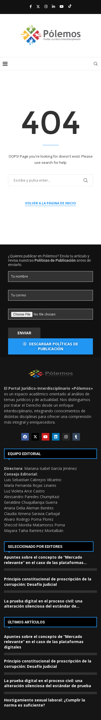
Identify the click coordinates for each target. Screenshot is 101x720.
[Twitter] (38, 6)
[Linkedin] (53, 6)
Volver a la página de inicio (50, 203)
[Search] (95, 63)
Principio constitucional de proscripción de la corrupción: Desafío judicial (47, 581)
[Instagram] (45, 6)
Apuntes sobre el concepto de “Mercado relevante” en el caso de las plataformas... (45, 560)
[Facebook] (31, 6)
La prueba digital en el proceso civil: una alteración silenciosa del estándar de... (43, 603)
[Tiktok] (70, 6)
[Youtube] (62, 6)
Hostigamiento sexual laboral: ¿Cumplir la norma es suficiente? (44, 702)
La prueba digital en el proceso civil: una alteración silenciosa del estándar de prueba (47, 683)
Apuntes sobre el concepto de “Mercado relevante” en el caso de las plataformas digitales (43, 642)
